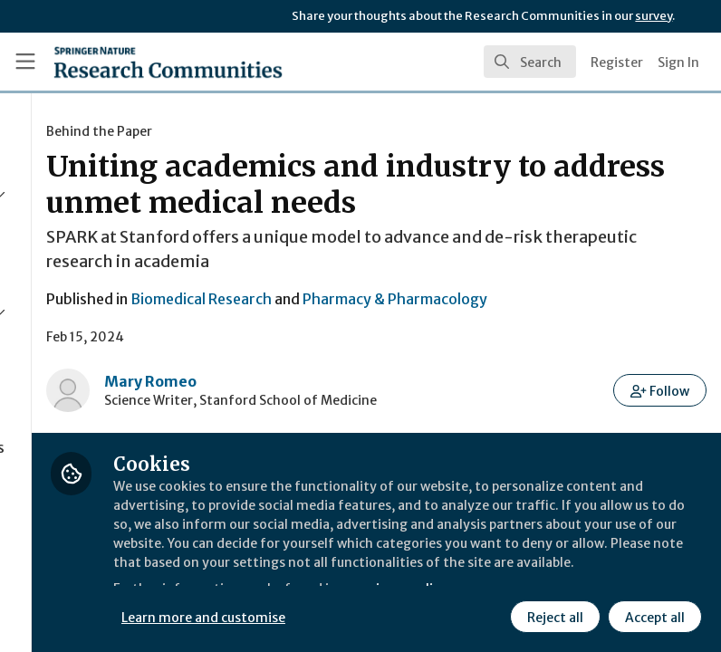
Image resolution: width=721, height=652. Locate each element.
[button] (660, 426)
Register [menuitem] (617, 62)
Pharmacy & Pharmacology (595, 335)
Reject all (552, 615)
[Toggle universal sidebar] (25, 61)
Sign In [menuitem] (678, 62)
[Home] (168, 61)
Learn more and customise (405, 615)
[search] (530, 61)
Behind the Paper (299, 131)
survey (653, 16)
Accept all (652, 615)
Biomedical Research (401, 335)
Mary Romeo (350, 417)
